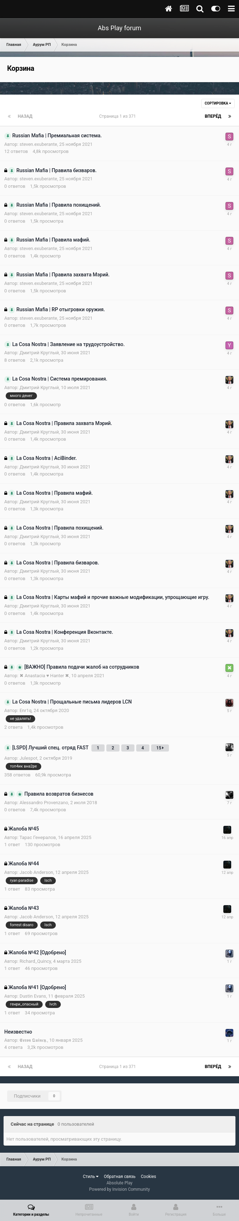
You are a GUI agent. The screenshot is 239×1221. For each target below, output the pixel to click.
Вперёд (213, 116)
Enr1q (26, 710)
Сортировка (218, 103)
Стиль (91, 1176)
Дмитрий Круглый (39, 352)
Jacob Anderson (36, 872)
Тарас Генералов (38, 837)
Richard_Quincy (35, 961)
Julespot (28, 758)
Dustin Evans (33, 996)
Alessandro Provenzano (44, 802)
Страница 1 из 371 (118, 116)
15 (160, 747)
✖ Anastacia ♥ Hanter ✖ (44, 675)
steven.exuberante (38, 144)
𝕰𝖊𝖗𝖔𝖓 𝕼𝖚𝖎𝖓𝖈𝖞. (33, 1040)
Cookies (148, 1176)
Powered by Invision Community (119, 1189)
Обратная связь (120, 1176)
